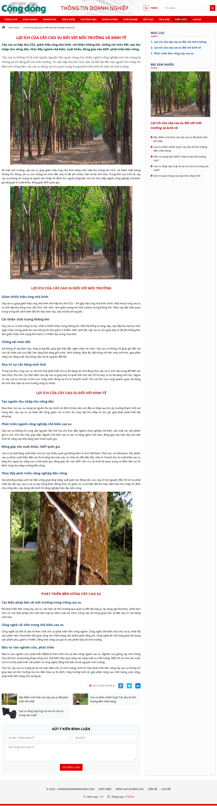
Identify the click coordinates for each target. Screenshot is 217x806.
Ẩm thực (148, 19)
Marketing (49, 19)
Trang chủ (10, 19)
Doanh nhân (110, 19)
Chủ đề (166, 789)
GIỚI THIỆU (105, 789)
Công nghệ (68, 19)
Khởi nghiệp (130, 19)
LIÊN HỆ (152, 789)
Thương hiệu (88, 19)
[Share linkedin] (138, 685)
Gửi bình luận (71, 767)
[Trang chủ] (3, 27)
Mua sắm (164, 19)
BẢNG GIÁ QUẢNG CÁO (130, 789)
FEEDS (154, 8)
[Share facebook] (120, 685)
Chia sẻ (197, 19)
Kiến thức (181, 19)
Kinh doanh (30, 19)
